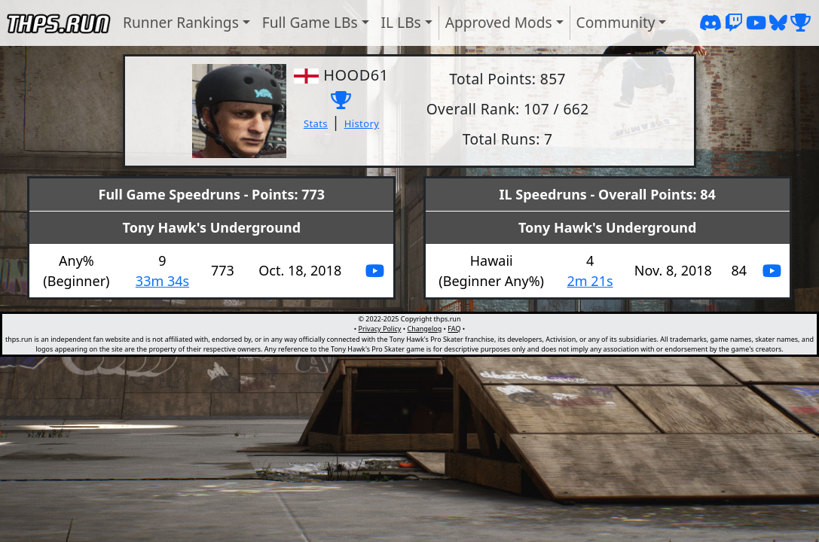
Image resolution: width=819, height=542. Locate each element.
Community (616, 22)
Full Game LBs (310, 22)
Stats (316, 123)
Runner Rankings (181, 22)
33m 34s (162, 281)
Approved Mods (498, 22)
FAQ (454, 328)
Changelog (424, 328)
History (362, 123)
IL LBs (401, 22)
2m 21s (590, 281)
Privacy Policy (380, 328)
